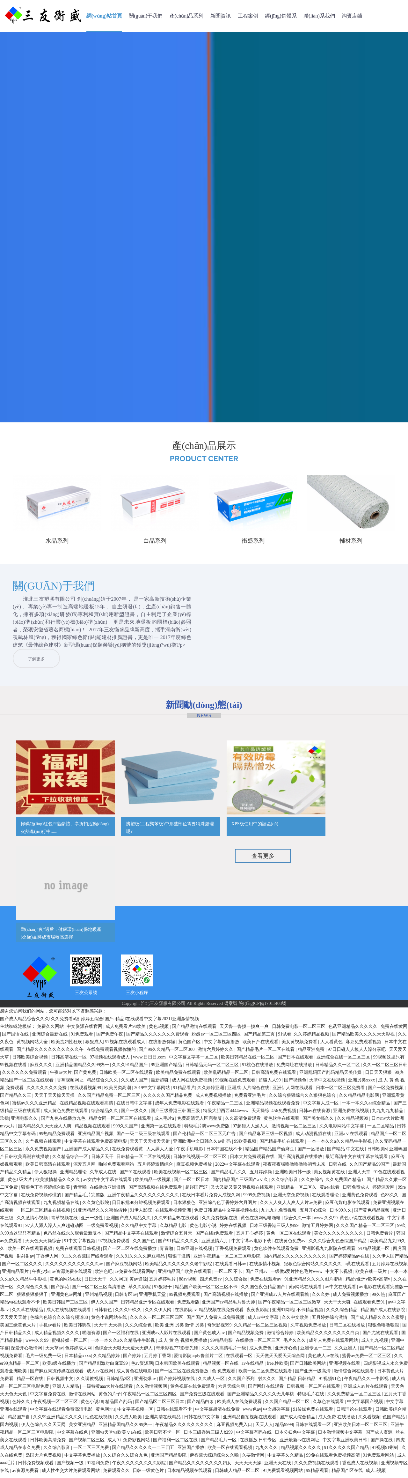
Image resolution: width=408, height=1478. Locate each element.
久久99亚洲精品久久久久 (58, 1420)
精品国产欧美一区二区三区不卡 (207, 1290)
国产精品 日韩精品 (298, 1382)
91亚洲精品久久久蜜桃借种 (100, 1213)
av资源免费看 (26, 1474)
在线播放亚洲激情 (108, 1190)
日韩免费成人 (357, 1190)
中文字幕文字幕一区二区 (194, 1060)
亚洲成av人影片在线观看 (167, 1336)
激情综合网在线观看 (354, 1374)
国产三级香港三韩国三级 (176, 1114)
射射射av (25, 1259)
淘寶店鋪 (352, 16)
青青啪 (80, 1190)
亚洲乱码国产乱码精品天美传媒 (331, 1075)
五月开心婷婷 (250, 1236)
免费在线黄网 (394, 1030)
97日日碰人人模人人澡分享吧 (357, 1053)
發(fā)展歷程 (179, 945)
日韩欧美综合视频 (30, 1060)
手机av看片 (50, 1328)
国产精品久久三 (16, 1098)
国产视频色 (296, 1083)
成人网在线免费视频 (192, 1083)
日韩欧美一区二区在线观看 (126, 1075)
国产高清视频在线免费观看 (155, 1190)
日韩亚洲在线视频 (194, 1252)
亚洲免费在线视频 (351, 1114)
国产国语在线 (16, 1037)
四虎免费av (211, 1282)
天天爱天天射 (14, 1320)
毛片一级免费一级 (44, 1359)
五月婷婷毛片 (163, 1282)
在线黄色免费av (290, 1244)
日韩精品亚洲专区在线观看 (148, 1305)
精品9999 (284, 1428)
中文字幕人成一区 (321, 1106)
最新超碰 (160, 1083)
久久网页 (118, 1282)
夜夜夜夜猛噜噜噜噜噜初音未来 (295, 1167)
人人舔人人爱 (160, 1152)
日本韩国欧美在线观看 (178, 1366)
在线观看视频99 (86, 1091)
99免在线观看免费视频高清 (333, 1458)
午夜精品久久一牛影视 (367, 1382)
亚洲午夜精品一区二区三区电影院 (227, 1259)
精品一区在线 (31, 1382)
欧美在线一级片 (371, 1275)
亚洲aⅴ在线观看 (351, 1137)
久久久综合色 (139, 1328)
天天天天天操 (249, 1466)
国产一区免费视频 (386, 1091)
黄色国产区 (190, 1045)
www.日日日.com (150, 1060)
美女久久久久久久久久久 (339, 1236)
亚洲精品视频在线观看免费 (273, 1106)
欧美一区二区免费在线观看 (265, 1374)
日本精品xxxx (77, 1359)
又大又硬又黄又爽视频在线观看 (242, 1190)
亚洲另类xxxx (362, 1083)
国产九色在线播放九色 (64, 1121)
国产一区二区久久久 (22, 1267)
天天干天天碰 (338, 1305)
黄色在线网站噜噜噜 (261, 1221)
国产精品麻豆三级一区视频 (266, 1137)
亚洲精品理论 (74, 1175)
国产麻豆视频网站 (124, 1267)
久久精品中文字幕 (139, 1229)
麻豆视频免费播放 (194, 1167)
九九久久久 (267, 1451)
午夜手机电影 (190, 1152)
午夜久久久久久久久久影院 (139, 1466)
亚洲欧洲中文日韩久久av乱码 (202, 1144)
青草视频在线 (65, 1221)
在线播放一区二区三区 (258, 1343)
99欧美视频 (246, 1144)
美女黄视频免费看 (299, 1045)
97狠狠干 (163, 1290)
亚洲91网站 (283, 1313)
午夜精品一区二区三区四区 (150, 1397)
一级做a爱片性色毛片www (297, 1275)
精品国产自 (19, 1420)
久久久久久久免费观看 (25, 1075)
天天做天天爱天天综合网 (281, 1359)
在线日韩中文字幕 (134, 1106)
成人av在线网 (100, 1374)
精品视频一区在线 (221, 1366)
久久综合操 (236, 1282)
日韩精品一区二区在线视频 (143, 1160)
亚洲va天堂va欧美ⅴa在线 (117, 1435)
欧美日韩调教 (78, 1328)
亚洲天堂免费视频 (291, 1198)
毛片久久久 (295, 1343)
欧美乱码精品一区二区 (227, 1075)
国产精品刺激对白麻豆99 (104, 1366)
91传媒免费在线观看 (313, 1412)
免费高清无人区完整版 (200, 1121)
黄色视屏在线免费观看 (193, 1389)
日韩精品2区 (119, 1382)
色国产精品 (394, 1420)
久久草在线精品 (28, 1313)
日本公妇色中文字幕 (295, 1435)
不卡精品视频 (310, 1313)
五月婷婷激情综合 (155, 1167)
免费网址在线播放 (294, 1068)
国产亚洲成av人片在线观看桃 (280, 1298)
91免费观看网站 (379, 1458)
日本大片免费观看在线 (253, 1160)
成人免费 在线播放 (337, 1420)
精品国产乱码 (119, 1405)
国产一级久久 (135, 1114)
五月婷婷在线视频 (390, 1267)
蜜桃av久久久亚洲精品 (35, 1106)
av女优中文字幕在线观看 (108, 1183)
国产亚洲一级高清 (313, 1374)
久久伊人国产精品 (390, 1259)
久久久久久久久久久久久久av (74, 1267)
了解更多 (164, 671)
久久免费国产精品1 (345, 1183)
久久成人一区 (212, 1382)
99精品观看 (318, 1474)
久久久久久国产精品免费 (168, 1098)
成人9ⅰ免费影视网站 (129, 1443)
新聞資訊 (220, 16)
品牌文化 (222, 945)
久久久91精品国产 (130, 1068)
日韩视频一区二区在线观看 (314, 1389)
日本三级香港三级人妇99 (275, 1229)
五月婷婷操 (261, 1175)
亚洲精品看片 (16, 1275)
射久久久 (267, 1382)
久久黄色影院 (96, 1206)
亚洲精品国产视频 (96, 1137)
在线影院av (186, 1313)
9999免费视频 (257, 1198)
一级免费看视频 (103, 1229)
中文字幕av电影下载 (252, 1244)
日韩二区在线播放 (347, 1328)
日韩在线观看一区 (313, 1428)
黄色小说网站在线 (109, 1320)
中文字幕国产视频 (365, 1405)
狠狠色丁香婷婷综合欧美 (46, 1190)
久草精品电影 (174, 1229)
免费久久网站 (51, 1030)
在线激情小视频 (265, 1267)
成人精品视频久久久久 (57, 1336)
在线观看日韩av (231, 1267)
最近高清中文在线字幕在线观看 (357, 1160)
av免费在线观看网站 (135, 1275)
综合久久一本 (298, 1221)
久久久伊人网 (159, 1313)
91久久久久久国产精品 (347, 1451)
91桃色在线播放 (258, 1068)
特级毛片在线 (311, 1397)
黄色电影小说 (204, 1229)
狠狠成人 (94, 1045)
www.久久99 (326, 1221)
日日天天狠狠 (379, 1075)
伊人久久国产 (105, 1305)
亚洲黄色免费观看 (360, 1198)
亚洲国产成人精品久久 (87, 1152)
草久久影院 (140, 1290)
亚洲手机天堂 (153, 1298)
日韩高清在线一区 (69, 1060)
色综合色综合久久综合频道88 (59, 1320)
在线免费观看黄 (128, 1152)
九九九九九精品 (388, 1114)
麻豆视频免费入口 (234, 1428)
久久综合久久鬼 (33, 1290)
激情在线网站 (83, 1397)
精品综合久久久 (103, 1083)
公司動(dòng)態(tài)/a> (87, 960)
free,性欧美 (277, 1366)
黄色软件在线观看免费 (277, 1252)
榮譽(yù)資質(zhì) (137, 945)
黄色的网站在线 (66, 1282)
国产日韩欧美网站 (308, 1366)
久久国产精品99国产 (370, 1167)
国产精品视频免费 (246, 1336)
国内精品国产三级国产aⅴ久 (241, 1183)
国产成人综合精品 (298, 1420)
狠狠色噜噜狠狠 (384, 1328)
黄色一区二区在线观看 (289, 1236)
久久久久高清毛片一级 (224, 1351)
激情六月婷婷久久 (216, 1053)
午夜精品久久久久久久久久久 (185, 1428)
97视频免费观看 (114, 1244)
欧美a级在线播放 (59, 1366)
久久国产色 (144, 1244)
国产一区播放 (311, 1152)
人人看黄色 (332, 1045)
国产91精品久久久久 (179, 1244)
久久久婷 (321, 1298)
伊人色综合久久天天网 (44, 1428)
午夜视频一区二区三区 (56, 1405)
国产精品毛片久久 (229, 1175)
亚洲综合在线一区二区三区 (344, 1060)
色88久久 (390, 1198)
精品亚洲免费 (312, 1053)
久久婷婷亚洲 (211, 1091)
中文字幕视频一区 (135, 1412)
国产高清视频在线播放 (301, 1160)
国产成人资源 (380, 1435)
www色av (252, 1412)
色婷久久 (21, 1405)
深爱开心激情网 (27, 1351)
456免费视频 (284, 1114)
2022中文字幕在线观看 (238, 1167)
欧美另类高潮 (118, 1091)
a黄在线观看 (357, 1267)
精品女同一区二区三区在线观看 (120, 1121)
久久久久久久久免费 (47, 1091)
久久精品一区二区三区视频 (261, 1328)
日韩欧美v (377, 1152)
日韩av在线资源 (315, 1114)
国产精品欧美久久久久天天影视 (364, 1037)
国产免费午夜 (110, 1037)
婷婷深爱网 (384, 1190)
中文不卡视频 (339, 1275)
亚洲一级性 (92, 1221)
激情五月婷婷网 (318, 1229)
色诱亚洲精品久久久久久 (353, 1030)
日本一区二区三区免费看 (341, 1091)
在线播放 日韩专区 (259, 1443)
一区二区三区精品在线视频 (44, 1213)
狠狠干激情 (180, 1259)
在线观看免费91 (369, 1305)
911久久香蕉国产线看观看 (88, 1259)
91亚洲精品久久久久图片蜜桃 (314, 1282)
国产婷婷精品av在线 (349, 1259)
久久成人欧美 (129, 1420)
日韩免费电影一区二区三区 (299, 1030)
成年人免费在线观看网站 (334, 1343)
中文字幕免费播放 (82, 1458)
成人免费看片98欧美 (126, 1030)
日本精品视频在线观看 (190, 1474)
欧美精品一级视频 (153, 1183)
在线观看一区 (240, 1359)
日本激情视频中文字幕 (341, 1435)
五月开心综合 (314, 1213)
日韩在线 (338, 1167)
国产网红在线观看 (266, 1389)
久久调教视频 (90, 1382)
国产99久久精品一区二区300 (167, 1053)
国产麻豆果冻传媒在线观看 (57, 1374)
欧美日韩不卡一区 (163, 1435)
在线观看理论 (326, 1198)
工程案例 (248, 16)
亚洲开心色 (286, 1351)
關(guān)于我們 (146, 16)
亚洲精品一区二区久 (297, 1190)
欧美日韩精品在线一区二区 (248, 1060)
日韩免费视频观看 (36, 1466)
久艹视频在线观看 (44, 1144)
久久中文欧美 (296, 1320)
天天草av (54, 1351)
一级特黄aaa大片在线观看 (108, 1389)
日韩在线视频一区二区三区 (200, 1160)
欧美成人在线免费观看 (240, 1405)
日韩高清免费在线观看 (274, 1075)
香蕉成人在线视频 (360, 1466)
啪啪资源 (91, 1336)
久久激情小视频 (33, 1221)
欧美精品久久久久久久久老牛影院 (179, 1267)
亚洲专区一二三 (316, 1351)
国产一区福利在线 (121, 1336)
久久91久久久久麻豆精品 (141, 1259)
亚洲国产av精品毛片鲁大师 (229, 1305)
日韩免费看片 (380, 1236)
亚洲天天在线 (278, 1466)
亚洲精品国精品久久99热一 (82, 1068)
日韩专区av (126, 1298)
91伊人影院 (141, 1213)
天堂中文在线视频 (327, 1083)
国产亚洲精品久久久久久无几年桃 (261, 1397)
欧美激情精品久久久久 (58, 1183)
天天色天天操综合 (43, 1244)
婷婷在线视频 (234, 1229)
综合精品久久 (105, 1114)
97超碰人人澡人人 (251, 1129)
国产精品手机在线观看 (282, 1144)
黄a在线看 (330, 1190)
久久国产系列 (242, 1382)
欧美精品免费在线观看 (179, 1075)
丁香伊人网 (48, 1259)
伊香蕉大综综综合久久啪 (215, 1458)
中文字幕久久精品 (285, 1458)
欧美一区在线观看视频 (31, 1252)
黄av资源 (138, 1282)
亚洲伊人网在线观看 (293, 1091)
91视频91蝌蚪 (386, 1451)
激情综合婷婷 (281, 1336)
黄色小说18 (92, 1405)
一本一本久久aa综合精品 (366, 1106)
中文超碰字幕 (277, 1412)
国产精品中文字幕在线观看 (132, 1236)
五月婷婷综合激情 (330, 1320)
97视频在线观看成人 (126, 1045)
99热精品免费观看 (57, 1137)
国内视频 (9, 1428)
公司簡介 (80, 945)
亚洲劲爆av (145, 1382)
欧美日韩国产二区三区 (66, 1305)
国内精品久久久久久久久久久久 (295, 1259)
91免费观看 (82, 1037)
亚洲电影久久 (25, 1121)
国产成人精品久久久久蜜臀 (378, 1320)
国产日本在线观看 (296, 1060)
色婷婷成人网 (79, 1351)
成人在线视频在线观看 (69, 1313)
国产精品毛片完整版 (85, 1198)
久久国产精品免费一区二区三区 (110, 1098)
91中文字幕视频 (80, 1244)
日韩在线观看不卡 (174, 1412)
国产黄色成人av (210, 1336)
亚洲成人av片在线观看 (366, 1389)
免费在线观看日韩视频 (78, 1252)
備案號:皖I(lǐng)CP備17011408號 (255, 1007)
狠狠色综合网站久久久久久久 (313, 1267)
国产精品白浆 (201, 1405)
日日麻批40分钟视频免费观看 (141, 1206)
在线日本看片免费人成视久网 (211, 1198)
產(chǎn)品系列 (187, 16)
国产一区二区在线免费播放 (130, 1252)
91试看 (284, 1037)
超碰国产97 (197, 1190)
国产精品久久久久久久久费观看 (158, 1037)
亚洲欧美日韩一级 (293, 1175)
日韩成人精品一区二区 (238, 1474)
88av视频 (188, 1282)
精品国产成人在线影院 (383, 1313)
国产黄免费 (86, 1075)
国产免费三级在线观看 (203, 1397)
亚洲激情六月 (215, 1244)
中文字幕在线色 (73, 1435)
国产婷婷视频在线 (177, 1382)
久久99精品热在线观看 (177, 1221)
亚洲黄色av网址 (67, 1298)
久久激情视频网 (152, 1389)
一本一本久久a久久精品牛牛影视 (340, 1144)
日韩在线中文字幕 (202, 1420)
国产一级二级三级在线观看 (143, 1137)
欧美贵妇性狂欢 (67, 1045)
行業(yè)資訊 (132, 956)
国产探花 (60, 1290)
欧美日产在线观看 (261, 1045)
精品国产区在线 (348, 1474)
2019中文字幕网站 (152, 1091)
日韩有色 (103, 1313)
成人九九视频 (375, 1343)
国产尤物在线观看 (380, 1336)
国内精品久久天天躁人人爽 (45, 1129)
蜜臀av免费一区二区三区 (367, 1359)
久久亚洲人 (346, 1351)
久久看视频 (369, 1420)
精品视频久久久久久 (301, 1451)
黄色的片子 (109, 1397)
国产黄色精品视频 (372, 1213)
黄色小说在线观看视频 (363, 1221)
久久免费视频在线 (220, 1221)
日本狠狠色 (185, 1206)
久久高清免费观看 (243, 1121)
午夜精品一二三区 (225, 1106)
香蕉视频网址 (71, 1083)
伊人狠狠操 (46, 1175)
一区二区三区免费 (91, 1451)
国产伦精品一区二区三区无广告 (205, 1137)
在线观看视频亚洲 (173, 1213)
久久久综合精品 (342, 1313)
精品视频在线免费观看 (222, 1313)
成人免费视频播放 (213, 1098)
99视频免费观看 (185, 1298)
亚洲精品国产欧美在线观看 (185, 1275)
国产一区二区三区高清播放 (99, 1290)
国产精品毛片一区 (219, 1443)
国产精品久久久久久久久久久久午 (51, 1053)
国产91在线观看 (136, 1175)
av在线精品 (253, 1366)
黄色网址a (105, 1412)
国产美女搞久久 (318, 1121)
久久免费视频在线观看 (317, 1466)
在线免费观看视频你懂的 (112, 1053)
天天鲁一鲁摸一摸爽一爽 (245, 1030)
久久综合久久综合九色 (126, 1458)
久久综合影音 (285, 1183)
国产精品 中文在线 (346, 1152)
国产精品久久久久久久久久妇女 (201, 1466)
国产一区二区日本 (192, 1183)
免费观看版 (188, 1305)
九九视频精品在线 (61, 1206)
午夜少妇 (41, 1275)
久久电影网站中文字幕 (342, 1129)
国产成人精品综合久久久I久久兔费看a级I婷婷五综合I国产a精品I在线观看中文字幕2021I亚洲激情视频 (99, 1022)
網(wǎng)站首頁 (104, 16)
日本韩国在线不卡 (224, 1152)
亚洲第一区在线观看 (161, 1129)
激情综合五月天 (177, 1236)
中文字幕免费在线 (48, 1397)
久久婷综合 (312, 1183)
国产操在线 (382, 1443)
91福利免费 (98, 1466)
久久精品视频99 (353, 1121)
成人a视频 (375, 1474)
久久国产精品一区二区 (288, 1405)
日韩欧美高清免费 (48, 1443)
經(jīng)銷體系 (281, 16)
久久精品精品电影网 (359, 1098)
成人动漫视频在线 (313, 1137)
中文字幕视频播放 (222, 1045)
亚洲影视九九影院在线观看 (329, 1252)
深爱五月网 (85, 1167)
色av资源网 (142, 1366)
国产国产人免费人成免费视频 (216, 1320)
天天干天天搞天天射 (150, 1144)
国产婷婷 (132, 1359)
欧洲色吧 (104, 1275)
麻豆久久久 (42, 1068)
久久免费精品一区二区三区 (354, 1397)
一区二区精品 (381, 1129)
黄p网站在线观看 (305, 1290)
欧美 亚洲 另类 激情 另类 (180, 1328)
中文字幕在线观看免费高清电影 (96, 1144)
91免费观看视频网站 (283, 1474)
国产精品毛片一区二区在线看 (266, 1053)
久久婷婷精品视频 (312, 1037)
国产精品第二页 (260, 1037)
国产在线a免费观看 (214, 1236)
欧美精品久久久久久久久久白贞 (329, 1336)
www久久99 (38, 1343)
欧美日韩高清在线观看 (48, 1167)
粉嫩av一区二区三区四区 (217, 1037)
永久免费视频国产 (44, 1152)
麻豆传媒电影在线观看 (348, 1206)
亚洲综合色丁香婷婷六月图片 (228, 1206)
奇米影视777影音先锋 (178, 1351)
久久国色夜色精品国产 (264, 1290)
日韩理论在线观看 (354, 1412)
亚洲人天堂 (360, 1175)
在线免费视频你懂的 (41, 1198)
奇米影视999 (219, 1328)
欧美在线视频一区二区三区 (181, 1175)
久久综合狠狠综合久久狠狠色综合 (303, 1098)
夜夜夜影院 (258, 1313)
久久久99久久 (129, 1313)
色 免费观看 (224, 1374)
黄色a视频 (159, 1030)
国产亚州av (257, 1275)
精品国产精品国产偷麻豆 (270, 1152)
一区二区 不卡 (229, 1275)
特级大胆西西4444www (226, 1114)
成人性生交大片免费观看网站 (71, 1474)
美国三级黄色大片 (18, 1328)
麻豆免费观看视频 (364, 1045)
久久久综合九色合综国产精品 (338, 1244)
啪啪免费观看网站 (116, 1167)
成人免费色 (261, 1351)
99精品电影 (222, 1343)
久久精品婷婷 (107, 1359)
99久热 (379, 1298)
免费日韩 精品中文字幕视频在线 (226, 1213)
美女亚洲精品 (83, 1428)
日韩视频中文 (61, 1382)
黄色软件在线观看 (282, 1121)
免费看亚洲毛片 (250, 1098)
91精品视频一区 (374, 1252)
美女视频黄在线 (330, 1175)
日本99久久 (341, 1213)
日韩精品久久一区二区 (338, 1068)
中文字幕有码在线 (254, 1435)
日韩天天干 (103, 1160)
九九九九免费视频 (279, 1213)
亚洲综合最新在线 (50, 1037)
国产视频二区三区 (87, 1443)
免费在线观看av (266, 1282)
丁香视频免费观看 (233, 1252)
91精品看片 (184, 1091)
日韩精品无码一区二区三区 (212, 1068)
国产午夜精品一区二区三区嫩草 (290, 1305)
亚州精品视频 (99, 1298)
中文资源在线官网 (85, 1030)
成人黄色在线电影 (134, 1374)
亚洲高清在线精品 (163, 1420)
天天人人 (264, 1428)
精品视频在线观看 (93, 1129)
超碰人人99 (270, 1083)
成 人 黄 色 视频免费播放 (183, 1343)
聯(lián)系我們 (319, 16)
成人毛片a (164, 1121)
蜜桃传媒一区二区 (70, 1343)
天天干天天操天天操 (55, 1098)
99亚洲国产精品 (167, 1068)
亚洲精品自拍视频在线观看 (250, 1420)
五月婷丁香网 (158, 1359)
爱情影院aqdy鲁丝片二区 (199, 1359)
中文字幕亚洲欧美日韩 (345, 1443)
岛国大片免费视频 (44, 1458)
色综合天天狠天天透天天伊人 (124, 1351)
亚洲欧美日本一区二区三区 (361, 1428)
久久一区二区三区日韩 (385, 1068)
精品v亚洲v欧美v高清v (368, 1282)
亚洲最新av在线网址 (300, 1443)
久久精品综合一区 (70, 1160)
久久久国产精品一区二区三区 (365, 1229)
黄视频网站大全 (33, 1045)
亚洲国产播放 (192, 1451)
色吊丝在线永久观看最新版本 (73, 1236)
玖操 (4, 1121)
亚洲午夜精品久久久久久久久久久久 (143, 1198)
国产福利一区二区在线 (176, 1443)
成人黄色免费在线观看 (66, 1114)
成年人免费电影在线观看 (180, 1106)
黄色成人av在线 (324, 1359)
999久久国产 (126, 1129)
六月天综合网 (232, 1389)
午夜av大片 (61, 1075)
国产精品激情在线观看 (195, 1030)
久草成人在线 (104, 1175)
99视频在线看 (14, 1068)
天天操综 (260, 1114)
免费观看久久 (117, 1474)
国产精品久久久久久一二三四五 (144, 1451)
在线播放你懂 (163, 1045)
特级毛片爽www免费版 (207, 1129)
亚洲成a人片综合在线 (249, 1091)
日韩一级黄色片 (149, 1474)
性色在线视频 (99, 1420)
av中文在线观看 (341, 1290)
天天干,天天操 (108, 1328)
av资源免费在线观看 (72, 1275)
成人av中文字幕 (264, 1320)
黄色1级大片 (20, 1183)
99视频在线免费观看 (236, 1083)
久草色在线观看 (329, 1405)
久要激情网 (254, 1458)
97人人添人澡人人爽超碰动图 (55, 1229)
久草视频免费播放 (308, 1328)
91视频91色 (330, 1382)
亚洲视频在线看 (345, 1366)
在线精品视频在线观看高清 (87, 1106)
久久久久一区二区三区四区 (157, 1320)
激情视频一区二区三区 (294, 1129)
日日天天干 (96, 1282)
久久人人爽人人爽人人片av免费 (291, 1206)
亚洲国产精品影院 (169, 1458)
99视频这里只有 (389, 1060)
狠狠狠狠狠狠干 (33, 1298)
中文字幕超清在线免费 (218, 1412)
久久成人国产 (135, 1083)
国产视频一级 (71, 1466)
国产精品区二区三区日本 (160, 1405)
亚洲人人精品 (66, 1389)
